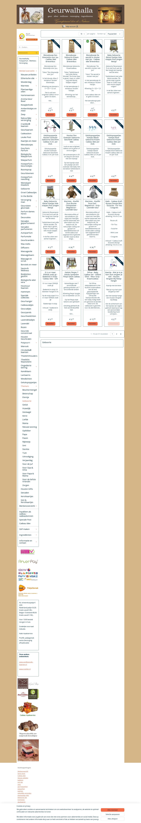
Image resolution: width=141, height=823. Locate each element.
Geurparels (26, 312)
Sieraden (25, 492)
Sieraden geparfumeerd (27, 222)
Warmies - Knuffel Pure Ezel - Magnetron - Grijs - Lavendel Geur (93, 204)
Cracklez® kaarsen (29, 125)
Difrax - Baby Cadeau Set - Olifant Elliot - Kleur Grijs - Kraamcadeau (92, 275)
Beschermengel (29, 390)
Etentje (25, 397)
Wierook (24, 346)
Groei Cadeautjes (29, 192)
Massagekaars (27, 255)
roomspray (21, 800)
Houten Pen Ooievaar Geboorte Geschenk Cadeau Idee (71, 138)
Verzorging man (29, 201)
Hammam (25, 291)
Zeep (29, 114)
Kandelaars (26, 371)
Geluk (25, 404)
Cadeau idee (24, 523)
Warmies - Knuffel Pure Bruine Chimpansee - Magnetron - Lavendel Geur (71, 205)
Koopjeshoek (27, 104)
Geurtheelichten (28, 316)
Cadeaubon (26, 133)
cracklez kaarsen (23, 804)
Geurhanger (26, 301)
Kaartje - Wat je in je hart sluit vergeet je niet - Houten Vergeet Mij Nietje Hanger (113, 276)
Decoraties (26, 217)
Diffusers (25, 247)
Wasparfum (26, 160)
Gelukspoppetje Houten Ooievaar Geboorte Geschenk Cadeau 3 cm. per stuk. (50, 139)
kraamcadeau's (22, 806)
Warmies (29, 85)
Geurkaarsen (27, 129)
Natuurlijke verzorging (29, 119)
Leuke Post (26, 137)
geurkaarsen (21, 802)
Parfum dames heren (28, 212)
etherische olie (22, 798)
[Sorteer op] (114, 34)
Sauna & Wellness (25, 269)
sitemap (72, 819)
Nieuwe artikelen (29, 74)
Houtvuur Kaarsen (25, 287)
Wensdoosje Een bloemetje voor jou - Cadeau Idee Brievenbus (50, 58)
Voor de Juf (27, 464)
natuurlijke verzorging (24, 793)
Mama (25, 423)
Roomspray (26, 169)
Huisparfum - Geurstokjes (27, 164)
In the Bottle (26, 196)
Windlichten (26, 378)
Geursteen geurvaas (29, 206)
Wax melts (25, 244)
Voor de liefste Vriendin (29, 480)
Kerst (24, 415)
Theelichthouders (29, 356)
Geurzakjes (26, 308)
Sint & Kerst (21, 774)
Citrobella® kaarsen (26, 351)
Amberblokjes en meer (29, 109)
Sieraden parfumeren (26, 228)
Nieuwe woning (29, 427)
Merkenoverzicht (28, 506)
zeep (19, 784)
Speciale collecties (29, 296)
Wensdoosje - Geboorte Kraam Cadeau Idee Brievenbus (71, 58)
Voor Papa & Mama (28, 474)
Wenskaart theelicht (26, 184)
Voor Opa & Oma (27, 468)
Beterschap (27, 393)
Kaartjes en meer (29, 141)
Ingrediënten (28, 535)
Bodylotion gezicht (26, 275)
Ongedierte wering (29, 366)
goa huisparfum (23, 787)
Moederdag (26, 82)
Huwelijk (26, 408)
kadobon (20, 780)
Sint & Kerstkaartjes (27, 501)
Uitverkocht (113, 324)
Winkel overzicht (28, 71)
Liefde (25, 419)
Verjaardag (27, 460)
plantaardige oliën (23, 795)
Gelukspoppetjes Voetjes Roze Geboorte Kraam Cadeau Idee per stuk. (114, 139)
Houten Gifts (27, 489)
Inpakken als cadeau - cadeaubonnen (26, 513)
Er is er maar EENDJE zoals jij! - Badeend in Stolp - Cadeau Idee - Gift (50, 275)
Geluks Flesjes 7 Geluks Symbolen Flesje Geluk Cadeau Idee (71, 275)
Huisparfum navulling (26, 178)
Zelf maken (28, 529)
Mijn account (72, 26)
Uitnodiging (27, 456)
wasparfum (21, 789)
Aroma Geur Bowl (26, 100)
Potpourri (29, 342)
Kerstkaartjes (27, 496)
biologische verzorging (25, 808)
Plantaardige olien (27, 90)
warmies (20, 791)
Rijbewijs (26, 441)
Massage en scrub (26, 259)
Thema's (29, 386)
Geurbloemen (27, 173)
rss (76, 819)
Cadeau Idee (22, 776)
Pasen (25, 438)
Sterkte (25, 449)
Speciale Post (25, 519)
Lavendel (25, 323)
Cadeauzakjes (27, 305)
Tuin (24, 453)
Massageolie (26, 251)
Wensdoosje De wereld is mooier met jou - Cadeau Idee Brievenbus (92, 58)
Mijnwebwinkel (101, 819)
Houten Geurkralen (26, 337)
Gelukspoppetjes (29, 382)
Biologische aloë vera (28, 281)
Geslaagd (26, 412)
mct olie (20, 782)
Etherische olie (29, 78)
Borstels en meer (29, 264)
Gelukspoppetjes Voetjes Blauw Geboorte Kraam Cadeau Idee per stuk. (92, 139)
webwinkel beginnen (84, 819)
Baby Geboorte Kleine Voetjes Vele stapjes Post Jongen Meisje (113, 58)
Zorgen (25, 485)
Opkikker (26, 430)
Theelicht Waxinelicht (26, 360)
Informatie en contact (28, 541)
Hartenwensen (28, 95)
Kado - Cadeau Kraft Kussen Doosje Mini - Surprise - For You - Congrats (113, 204)
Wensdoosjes (27, 144)
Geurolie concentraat (26, 332)
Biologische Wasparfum (26, 155)
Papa (24, 434)
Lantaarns (25, 375)
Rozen (24, 327)
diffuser (20, 811)
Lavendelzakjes (28, 319)
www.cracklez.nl (25, 669)
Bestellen (50, 115)
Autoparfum (27, 232)
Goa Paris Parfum (29, 149)
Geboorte (25, 188)
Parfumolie (26, 236)
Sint (24, 445)
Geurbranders (27, 240)
